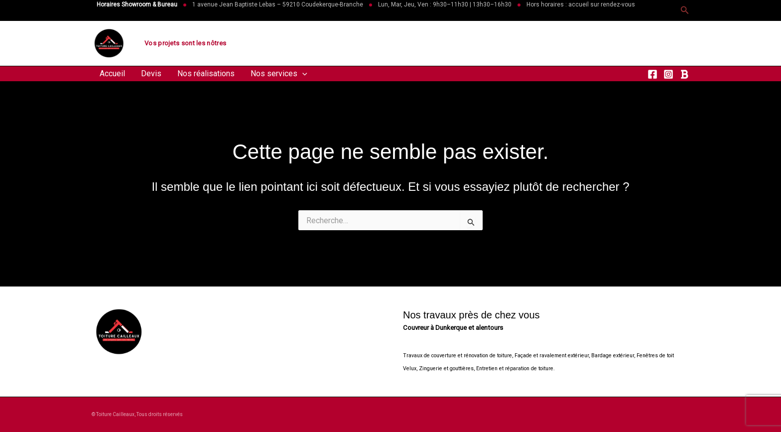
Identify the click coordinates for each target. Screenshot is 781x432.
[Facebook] (652, 74)
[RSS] (684, 74)
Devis (151, 73)
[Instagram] (668, 74)
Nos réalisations (206, 73)
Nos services (279, 73)
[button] (684, 10)
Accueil (112, 73)
